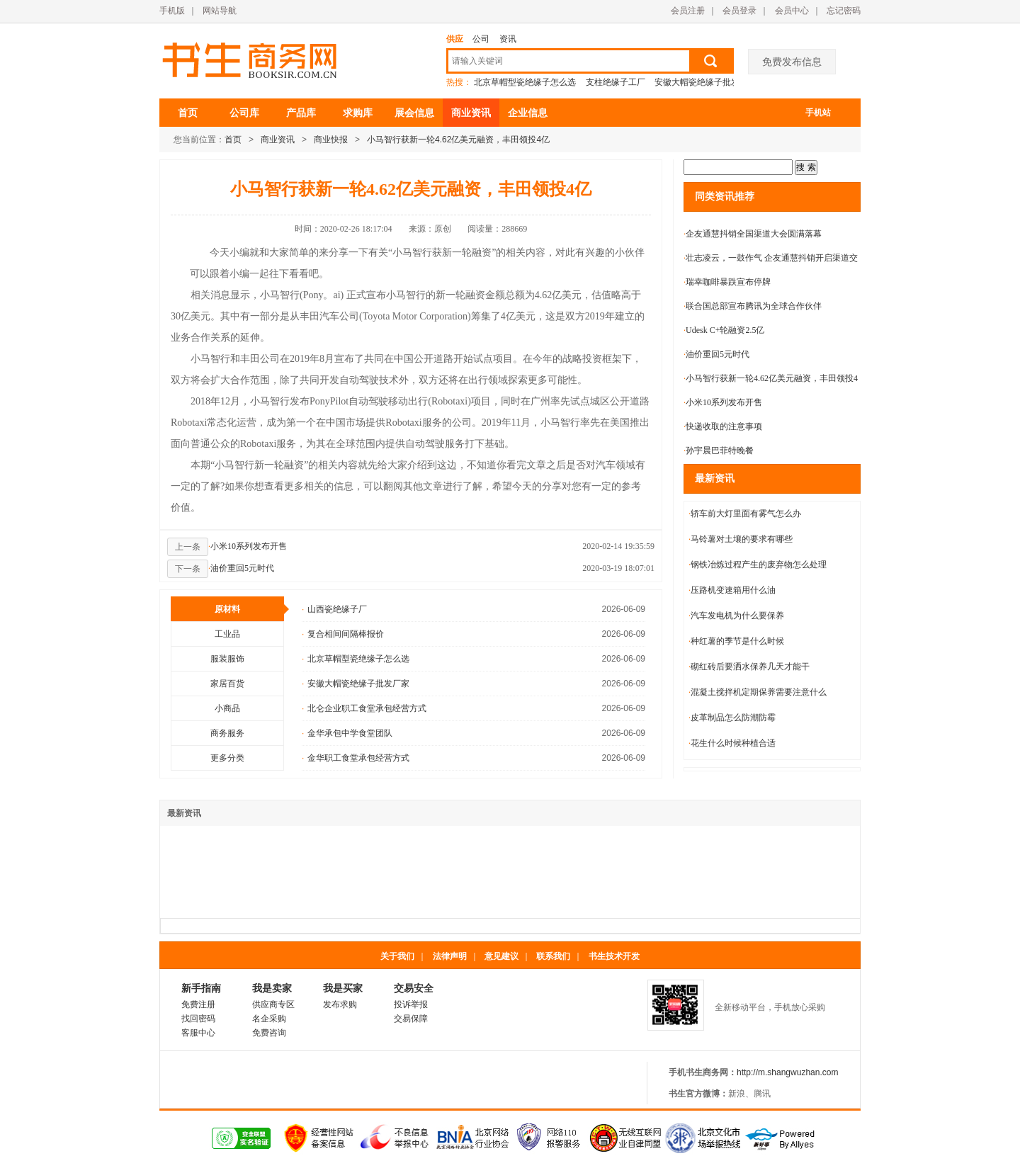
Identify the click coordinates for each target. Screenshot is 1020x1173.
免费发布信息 (792, 61)
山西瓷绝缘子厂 (334, 609)
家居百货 (227, 683)
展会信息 (414, 112)
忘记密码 (844, 11)
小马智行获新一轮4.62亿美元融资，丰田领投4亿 (458, 139)
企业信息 (528, 112)
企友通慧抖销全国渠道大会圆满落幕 (753, 234)
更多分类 (227, 758)
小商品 (227, 708)
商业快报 (331, 139)
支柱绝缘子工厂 (615, 82)
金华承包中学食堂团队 (347, 733)
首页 (188, 112)
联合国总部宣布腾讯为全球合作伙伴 (753, 306)
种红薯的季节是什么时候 (736, 641)
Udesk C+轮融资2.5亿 (724, 330)
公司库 (244, 112)
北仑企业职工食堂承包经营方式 (364, 708)
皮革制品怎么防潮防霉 (732, 717)
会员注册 (688, 11)
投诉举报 (411, 1004)
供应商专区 (273, 1004)
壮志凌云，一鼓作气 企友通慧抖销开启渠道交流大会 (771, 261)
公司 (480, 39)
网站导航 (220, 11)
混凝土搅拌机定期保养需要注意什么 (757, 692)
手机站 (818, 113)
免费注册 (198, 1004)
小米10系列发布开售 (247, 546)
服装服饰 (227, 659)
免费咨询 (269, 1033)
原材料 (249, 609)
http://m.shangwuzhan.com (787, 1072)
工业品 (227, 634)
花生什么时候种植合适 (732, 743)
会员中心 (792, 11)
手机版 (172, 11)
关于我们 (397, 956)
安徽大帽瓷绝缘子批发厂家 (705, 82)
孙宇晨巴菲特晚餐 (719, 450)
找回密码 (198, 1019)
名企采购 (269, 1019)
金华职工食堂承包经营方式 (355, 758)
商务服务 (227, 733)
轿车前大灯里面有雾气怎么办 (744, 513)
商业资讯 (471, 112)
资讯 (507, 39)
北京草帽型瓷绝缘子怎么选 (525, 82)
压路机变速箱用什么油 (732, 590)
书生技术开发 (614, 956)
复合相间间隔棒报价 (343, 634)
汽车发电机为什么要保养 (736, 615)
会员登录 (739, 11)
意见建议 (501, 956)
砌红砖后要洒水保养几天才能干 (749, 667)
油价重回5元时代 (241, 568)
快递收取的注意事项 (723, 426)
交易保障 (411, 1019)
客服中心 (198, 1033)
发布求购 (340, 1004)
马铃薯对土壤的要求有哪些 (740, 539)
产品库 (301, 112)
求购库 (358, 112)
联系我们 (553, 956)
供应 (454, 39)
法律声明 (450, 956)
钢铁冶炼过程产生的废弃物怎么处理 (757, 565)
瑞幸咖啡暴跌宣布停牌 (727, 282)
